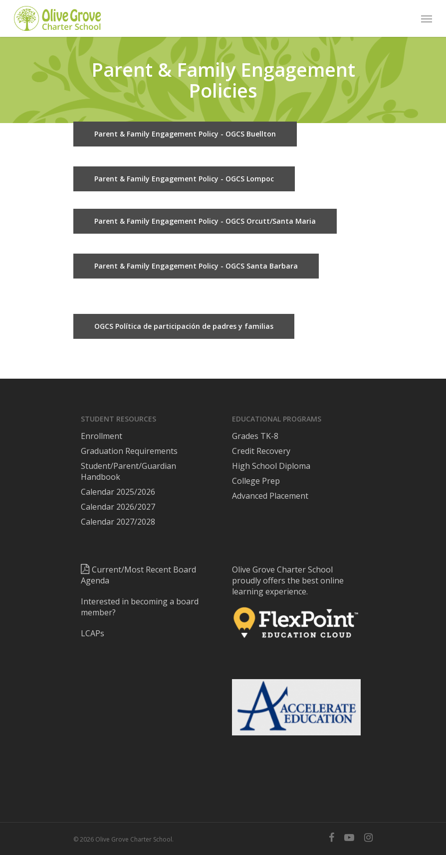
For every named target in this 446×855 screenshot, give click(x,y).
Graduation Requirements (129, 450)
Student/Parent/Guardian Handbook (128, 471)
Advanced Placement (270, 495)
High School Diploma (271, 465)
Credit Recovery (261, 450)
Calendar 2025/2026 (118, 491)
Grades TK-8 (255, 435)
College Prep (256, 480)
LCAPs (92, 633)
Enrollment (101, 435)
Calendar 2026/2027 (118, 506)
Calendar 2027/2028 (118, 521)
